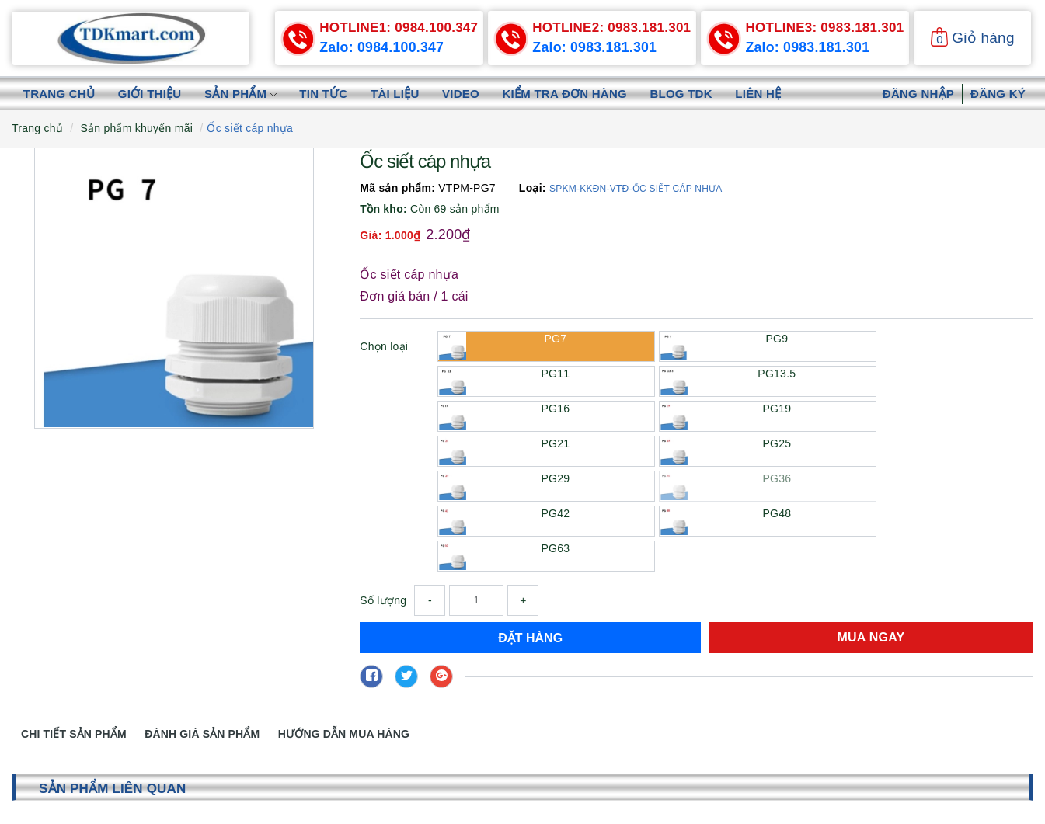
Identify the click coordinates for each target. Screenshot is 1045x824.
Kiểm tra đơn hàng (566, 93)
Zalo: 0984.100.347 (382, 47)
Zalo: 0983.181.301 (595, 47)
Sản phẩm (241, 93)
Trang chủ (59, 93)
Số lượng (383, 600)
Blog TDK (684, 93)
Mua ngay (871, 637)
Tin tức (325, 93)
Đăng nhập (918, 93)
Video (462, 93)
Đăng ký (998, 93)
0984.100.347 (398, 27)
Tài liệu (396, 93)
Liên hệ (761, 93)
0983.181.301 (611, 27)
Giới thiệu (150, 93)
